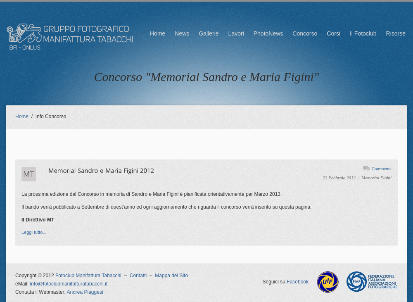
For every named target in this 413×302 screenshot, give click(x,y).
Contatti (138, 275)
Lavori (236, 33)
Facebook (298, 282)
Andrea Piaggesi (85, 292)
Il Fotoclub (363, 33)
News (182, 33)
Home (157, 33)
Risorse (396, 33)
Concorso (304, 33)
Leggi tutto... (34, 232)
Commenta (382, 168)
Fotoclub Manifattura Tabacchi (88, 275)
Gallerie (208, 33)
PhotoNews (268, 33)
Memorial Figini (376, 177)
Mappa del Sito (171, 275)
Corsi (333, 33)
